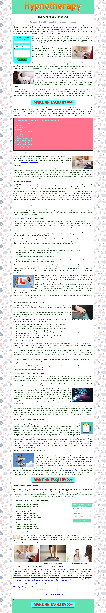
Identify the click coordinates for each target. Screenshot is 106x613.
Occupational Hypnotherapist (41, 571)
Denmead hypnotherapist (30, 423)
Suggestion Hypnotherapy (28, 569)
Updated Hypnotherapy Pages (36, 599)
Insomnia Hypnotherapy (50, 575)
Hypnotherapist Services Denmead (30, 500)
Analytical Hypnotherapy (32, 580)
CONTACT (82, 13)
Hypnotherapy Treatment (83, 579)
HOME (68, 13)
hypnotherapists (69, 89)
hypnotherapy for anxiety (30, 162)
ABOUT (77, 13)
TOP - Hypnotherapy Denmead (23, 587)
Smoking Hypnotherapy (32, 575)
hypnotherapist (48, 81)
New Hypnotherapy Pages (23, 599)
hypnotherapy (48, 47)
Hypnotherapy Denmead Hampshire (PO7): (27, 26)
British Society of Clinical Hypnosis (79, 469)
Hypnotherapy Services (21, 571)
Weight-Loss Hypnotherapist (68, 569)
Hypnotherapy (87, 577)
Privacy (91, 599)
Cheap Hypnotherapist (48, 569)
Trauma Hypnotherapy (67, 575)
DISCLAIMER (89, 13)
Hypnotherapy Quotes (21, 579)
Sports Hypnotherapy (84, 575)
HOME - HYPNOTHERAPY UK (53, 594)
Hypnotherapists (53, 577)
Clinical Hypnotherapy (33, 573)
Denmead (48, 108)
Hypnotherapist (86, 569)
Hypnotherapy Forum (71, 470)
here (73, 496)
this (48, 457)
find (19, 489)
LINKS (72, 13)
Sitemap (14, 599)
